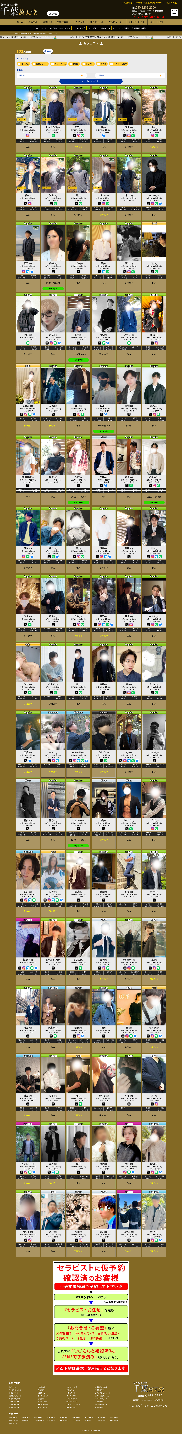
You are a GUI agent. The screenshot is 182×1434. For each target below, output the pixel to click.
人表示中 (24, 51)
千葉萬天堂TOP (100, 1390)
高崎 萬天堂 (114, 1417)
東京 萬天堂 (64, 1420)
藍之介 (28, 959)
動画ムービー (42, 1393)
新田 (154, 1163)
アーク (129, 334)
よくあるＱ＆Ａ (43, 1396)
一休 (53, 752)
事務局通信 (99, 1407)
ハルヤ (53, 684)
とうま (154, 820)
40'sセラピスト (158, 22)
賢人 (104, 1231)
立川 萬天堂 (76, 1420)
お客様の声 (62, 22)
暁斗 (129, 1163)
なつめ (154, 195)
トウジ (129, 820)
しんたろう (53, 127)
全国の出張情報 (43, 1404)
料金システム (64, 28)
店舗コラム (70, 1390)
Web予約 (53, 28)
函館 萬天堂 (51, 1417)
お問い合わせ (105, 28)
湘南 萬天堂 (13, 1423)
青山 (28, 820)
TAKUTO (27, 477)
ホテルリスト (41, 28)
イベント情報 (42, 1402)
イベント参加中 (120, 63)
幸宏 (104, 616)
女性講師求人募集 (139, 28)
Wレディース (60, 63)
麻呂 (53, 616)
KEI (103, 405)
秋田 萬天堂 (76, 1417)
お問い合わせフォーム (102, 1393)
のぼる (154, 477)
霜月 (53, 1163)
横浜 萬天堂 (114, 1420)
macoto (129, 959)
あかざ (104, 1095)
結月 (28, 1095)
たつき (28, 1231)
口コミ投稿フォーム (102, 1396)
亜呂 (28, 752)
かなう (104, 752)
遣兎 (129, 477)
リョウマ (78, 820)
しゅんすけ (53, 959)
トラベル (90, 63)
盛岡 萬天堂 (64, 1417)
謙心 (53, 820)
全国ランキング (71, 1402)
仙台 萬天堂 (89, 1417)
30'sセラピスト (137, 22)
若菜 (28, 263)
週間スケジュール (15, 1396)
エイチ (154, 752)
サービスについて (15, 1390)
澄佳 (129, 405)
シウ (28, 684)
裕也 (104, 334)
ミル (28, 616)
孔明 (129, 548)
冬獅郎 (28, 405)
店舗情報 (32, 22)
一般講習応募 (71, 1407)
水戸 (53, 1231)
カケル (129, 1231)
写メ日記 (47, 22)
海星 (53, 195)
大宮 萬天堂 (51, 1420)
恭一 (154, 891)
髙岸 (78, 334)
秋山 (154, 684)
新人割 (103, 63)
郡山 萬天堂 (102, 1417)
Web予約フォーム (101, 1399)
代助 (104, 1163)
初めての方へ (13, 1387)
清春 (78, 1027)
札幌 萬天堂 (26, 1417)
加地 (104, 477)
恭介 (154, 1231)
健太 (53, 477)
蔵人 (154, 405)
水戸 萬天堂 (26, 1420)
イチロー (28, 1163)
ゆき (129, 1095)
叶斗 (129, 195)
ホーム (19, 22)
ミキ (78, 616)
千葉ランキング (71, 1399)
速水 (104, 959)
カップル (25, 63)
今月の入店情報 (14, 1399)
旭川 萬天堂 (13, 1417)
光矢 (78, 477)
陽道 (78, 891)
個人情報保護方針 (101, 1404)
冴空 (104, 548)
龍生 (28, 548)
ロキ (129, 891)
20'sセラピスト (116, 22)
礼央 (28, 891)
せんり (154, 1027)
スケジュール (96, 22)
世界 (53, 891)
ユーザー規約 (71, 1396)
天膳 (78, 1231)
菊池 (129, 263)
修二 (53, 548)
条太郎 (53, 1027)
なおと (154, 616)
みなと (78, 959)
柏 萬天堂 (88, 1420)
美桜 (53, 334)
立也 (53, 405)
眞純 (53, 263)
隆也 (129, 127)
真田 (78, 127)
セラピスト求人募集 (121, 28)
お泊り (76, 63)
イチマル (78, 752)
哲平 (53, 1095)
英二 (28, 127)
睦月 (28, 1027)
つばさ (78, 263)
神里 (129, 616)
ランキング (79, 22)
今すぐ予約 (53, 288)
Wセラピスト (41, 63)
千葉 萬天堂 (102, 1420)
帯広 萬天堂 (38, 1417)
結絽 (154, 334)
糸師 (28, 334)
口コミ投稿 (92, 28)
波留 (104, 684)
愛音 (104, 891)
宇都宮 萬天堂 (14, 1420)
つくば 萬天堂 (39, 1420)
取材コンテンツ (43, 1407)
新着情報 (41, 1399)
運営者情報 (99, 1402)
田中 (78, 405)
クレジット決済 (79, 28)
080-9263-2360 (146, 7)
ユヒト (104, 195)
